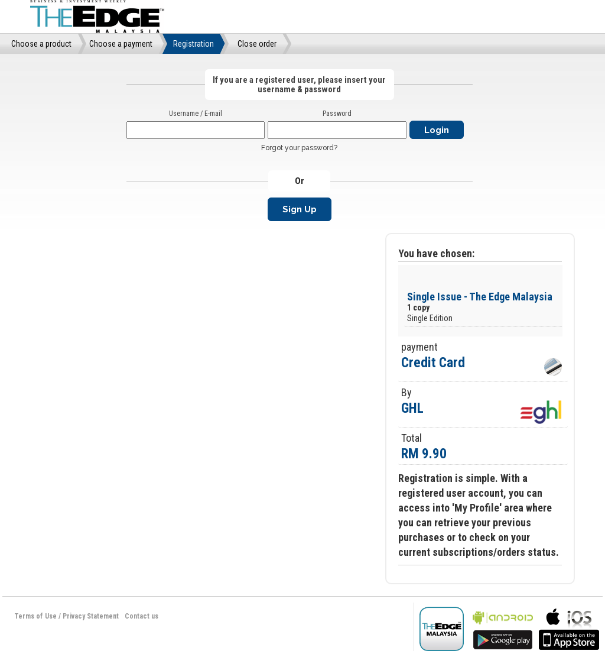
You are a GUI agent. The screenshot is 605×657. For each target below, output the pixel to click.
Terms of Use (35, 616)
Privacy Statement (91, 616)
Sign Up (299, 209)
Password (337, 113)
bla (503, 628)
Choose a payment (120, 43)
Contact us (141, 616)
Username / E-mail (195, 113)
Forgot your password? (299, 148)
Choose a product (41, 43)
